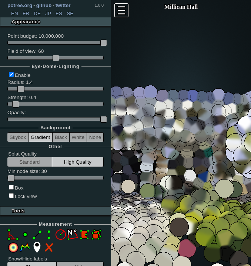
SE (70, 13)
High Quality (77, 162)
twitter (63, 5)
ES (59, 13)
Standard (29, 162)
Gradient (40, 137)
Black (61, 137)
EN (14, 13)
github (44, 5)
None (95, 137)
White (77, 137)
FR (26, 13)
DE (37, 13)
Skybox (18, 137)
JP (48, 13)
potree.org (19, 5)
